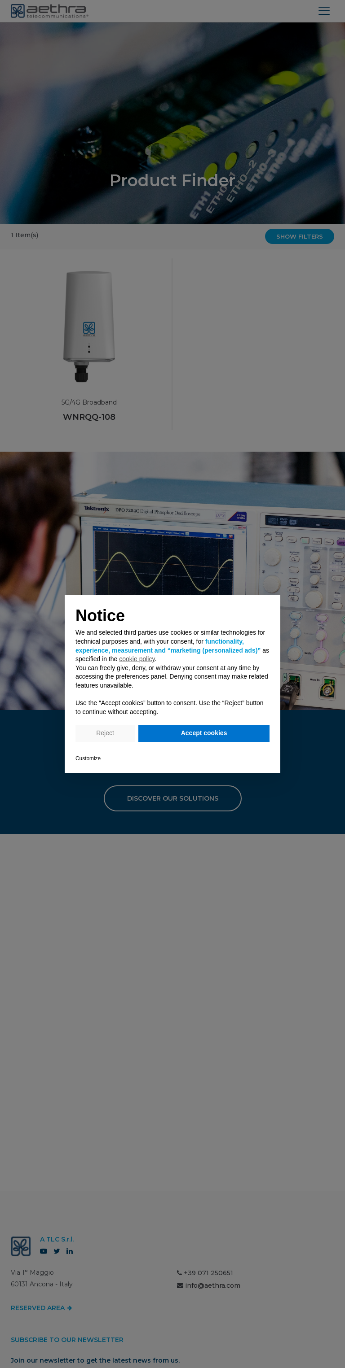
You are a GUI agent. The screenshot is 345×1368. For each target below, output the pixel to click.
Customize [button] (88, 758)
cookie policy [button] (137, 658)
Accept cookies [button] (204, 732)
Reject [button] (105, 732)
